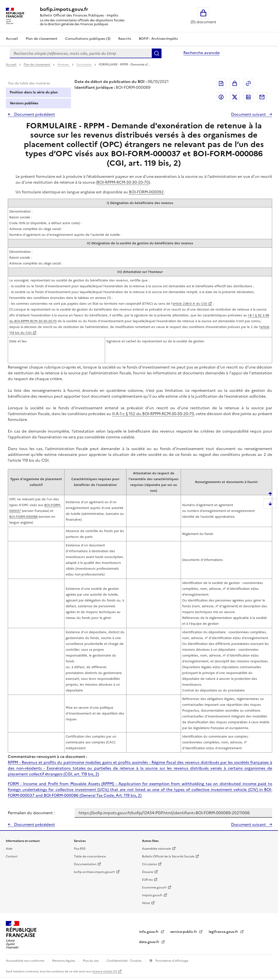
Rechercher (156, 53)
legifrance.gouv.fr (224, 931)
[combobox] (81, 53)
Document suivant (249, 114)
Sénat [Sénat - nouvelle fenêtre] (146, 903)
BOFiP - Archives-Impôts (158, 38)
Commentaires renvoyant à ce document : (47, 756)
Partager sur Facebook (221, 97)
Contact (12, 856)
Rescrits (124, 38)
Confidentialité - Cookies (124, 961)
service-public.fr (184, 931)
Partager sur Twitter (235, 97)
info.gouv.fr (149, 931)
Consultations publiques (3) (87, 38)
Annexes (63, 64)
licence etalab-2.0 (104, 971)
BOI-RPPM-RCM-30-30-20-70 (123, 182)
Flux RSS (79, 849)
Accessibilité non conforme (25, 961)
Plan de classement (37, 64)
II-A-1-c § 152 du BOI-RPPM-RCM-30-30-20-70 (153, 414)
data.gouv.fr (149, 942)
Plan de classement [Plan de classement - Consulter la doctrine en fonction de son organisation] (41, 38)
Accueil (12, 38)
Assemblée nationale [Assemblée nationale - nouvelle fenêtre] (156, 849)
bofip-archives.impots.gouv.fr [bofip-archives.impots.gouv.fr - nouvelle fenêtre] (94, 872)
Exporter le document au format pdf (221, 83)
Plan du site (91, 961)
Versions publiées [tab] (24, 103)
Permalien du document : (31, 813)
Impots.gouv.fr (152, 895)
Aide (9, 849)
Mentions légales (64, 961)
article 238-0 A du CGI (190, 303)
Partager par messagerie (262, 97)
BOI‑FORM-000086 (23, 516)
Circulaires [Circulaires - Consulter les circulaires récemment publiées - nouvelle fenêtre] (149, 864)
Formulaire (84, 64)
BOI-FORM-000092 (146, 192)
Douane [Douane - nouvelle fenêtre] (147, 872)
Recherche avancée (201, 53)
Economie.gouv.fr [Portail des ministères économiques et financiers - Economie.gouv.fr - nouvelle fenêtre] (154, 887)
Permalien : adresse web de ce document (248, 83)
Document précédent (34, 114)
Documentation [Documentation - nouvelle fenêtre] (85, 864)
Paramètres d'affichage (171, 961)
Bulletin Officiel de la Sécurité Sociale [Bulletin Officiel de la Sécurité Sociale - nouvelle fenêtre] (168, 856)
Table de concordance (90, 856)
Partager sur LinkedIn (248, 97)
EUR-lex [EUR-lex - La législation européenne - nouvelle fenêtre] (147, 880)
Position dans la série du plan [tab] (34, 92)
